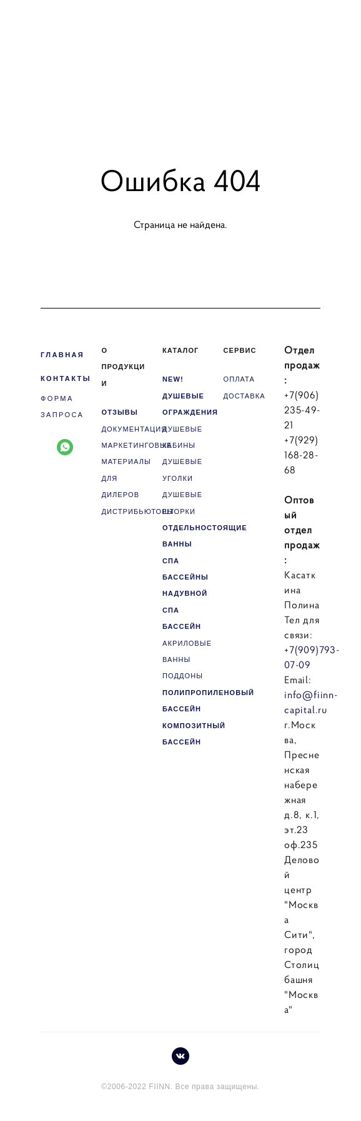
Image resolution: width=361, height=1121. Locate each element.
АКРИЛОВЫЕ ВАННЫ (187, 651)
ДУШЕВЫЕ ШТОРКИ (182, 503)
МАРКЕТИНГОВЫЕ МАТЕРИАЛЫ (137, 453)
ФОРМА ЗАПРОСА (62, 406)
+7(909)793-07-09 (312, 657)
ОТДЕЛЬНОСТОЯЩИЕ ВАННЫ (204, 536)
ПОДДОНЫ (182, 675)
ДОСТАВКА (244, 396)
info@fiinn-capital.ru (311, 702)
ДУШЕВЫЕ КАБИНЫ (182, 437)
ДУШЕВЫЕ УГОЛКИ (182, 469)
